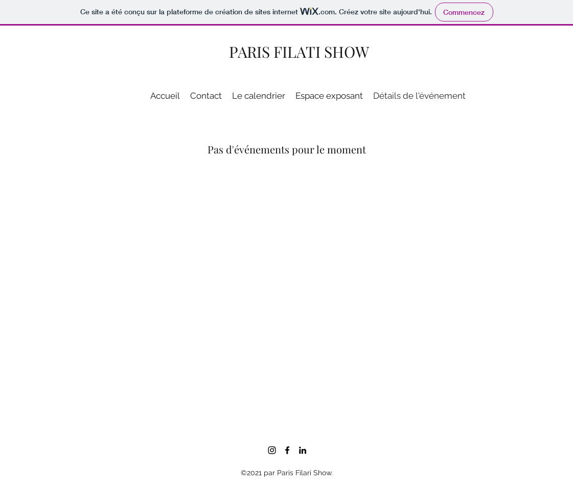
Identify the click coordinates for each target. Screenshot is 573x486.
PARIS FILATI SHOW (299, 51)
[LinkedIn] (302, 450)
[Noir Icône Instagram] (272, 450)
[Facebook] (287, 450)
